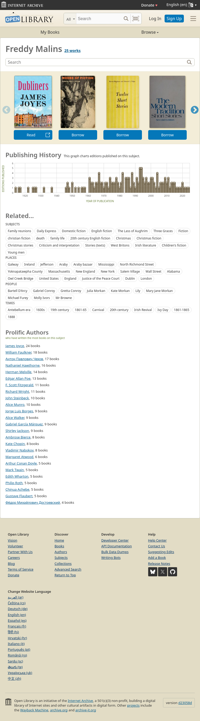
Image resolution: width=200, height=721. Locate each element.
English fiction (101, 231)
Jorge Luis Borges (19, 411)
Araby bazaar (83, 264)
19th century (60, 310)
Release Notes (159, 563)
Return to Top (65, 575)
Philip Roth (14, 482)
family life (57, 238)
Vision (12, 540)
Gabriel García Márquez (24, 424)
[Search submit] (125, 18)
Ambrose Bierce (17, 437)
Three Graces (163, 231)
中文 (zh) (14, 678)
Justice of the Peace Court (101, 278)
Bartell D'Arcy (17, 291)
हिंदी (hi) (13, 632)
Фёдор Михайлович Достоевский (32, 502)
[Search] (99, 18)
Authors (61, 551)
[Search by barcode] (135, 18)
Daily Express (46, 231)
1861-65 (80, 310)
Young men (16, 252)
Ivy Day (163, 310)
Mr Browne (64, 298)
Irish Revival (143, 310)
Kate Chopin (15, 443)
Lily (137, 291)
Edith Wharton (16, 476)
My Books (50, 32)
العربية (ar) (15, 597)
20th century (119, 310)
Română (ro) (17, 655)
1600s (40, 310)
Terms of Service (20, 569)
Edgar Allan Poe (17, 378)
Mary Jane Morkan (159, 291)
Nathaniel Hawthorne (22, 365)
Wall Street (153, 271)
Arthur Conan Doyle (21, 463)
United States (49, 278)
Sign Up (174, 18)
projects (133, 705)
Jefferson (46, 264)
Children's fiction (174, 245)
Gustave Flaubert (19, 496)
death (40, 238)
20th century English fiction (90, 238)
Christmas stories (20, 245)
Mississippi (106, 264)
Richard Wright (17, 391)
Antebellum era (19, 310)
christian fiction (19, 238)
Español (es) (17, 620)
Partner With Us (20, 551)
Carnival (98, 310)
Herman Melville (18, 372)
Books (59, 546)
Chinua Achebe (17, 489)
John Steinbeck (17, 398)
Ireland (29, 264)
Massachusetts (59, 271)
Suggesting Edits (161, 551)
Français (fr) (17, 626)
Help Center (157, 540)
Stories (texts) (95, 245)
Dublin (130, 278)
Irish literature (145, 245)
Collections (63, 563)
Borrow (78, 134)
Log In (155, 18)
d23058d (185, 702)
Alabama (173, 271)
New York (108, 271)
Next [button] (194, 116)
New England (85, 271)
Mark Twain (14, 469)
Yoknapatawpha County (25, 271)
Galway (13, 264)
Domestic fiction (74, 231)
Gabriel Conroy (44, 291)
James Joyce (14, 345)
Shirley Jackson (17, 430)
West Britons (120, 245)
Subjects (61, 557)
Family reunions (19, 231)
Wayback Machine (34, 710)
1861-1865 (181, 310)
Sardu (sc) (15, 661)
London (146, 278)
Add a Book (157, 557)
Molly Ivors (42, 298)
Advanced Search (68, 569)
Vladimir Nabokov (19, 450)
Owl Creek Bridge (20, 278)
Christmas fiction (148, 238)
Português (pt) (19, 649)
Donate (149, 5)
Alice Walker (14, 417)
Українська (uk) (20, 672)
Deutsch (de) (17, 608)
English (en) (17, 614)
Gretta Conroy (71, 291)
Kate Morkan (120, 291)
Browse (129, 32)
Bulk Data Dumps (115, 551)
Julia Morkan (96, 291)
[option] (33, 108)
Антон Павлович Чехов (24, 358)
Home (59, 540)
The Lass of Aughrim (133, 231)
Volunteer (15, 546)
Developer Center (115, 540)
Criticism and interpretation (59, 245)
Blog (11, 563)
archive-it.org (85, 710)
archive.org (58, 710)
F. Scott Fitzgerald (19, 385)
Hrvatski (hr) (17, 638)
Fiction (183, 231)
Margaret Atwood (19, 456)
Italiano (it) (16, 643)
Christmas (123, 238)
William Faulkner (18, 352)
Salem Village (130, 271)
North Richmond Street (137, 264)
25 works (72, 50)
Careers (14, 557)
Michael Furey (18, 298)
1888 (11, 317)
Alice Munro (14, 404)
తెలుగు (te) (15, 667)
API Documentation (116, 546)
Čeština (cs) (17, 603)
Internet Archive (80, 700)
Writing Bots (111, 557)
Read (31, 134)
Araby (63, 264)
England (70, 278)
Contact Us (156, 546)
